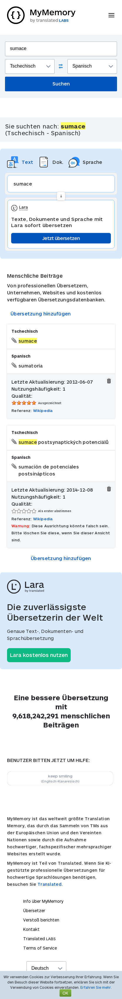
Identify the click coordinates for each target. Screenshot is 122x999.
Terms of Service (40, 947)
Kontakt (31, 929)
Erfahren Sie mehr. (96, 987)
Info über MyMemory (43, 901)
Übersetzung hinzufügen (41, 313)
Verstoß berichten (41, 919)
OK (65, 993)
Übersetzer (34, 910)
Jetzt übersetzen (61, 238)
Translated (39, 938)
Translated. (50, 884)
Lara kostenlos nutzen (39, 655)
